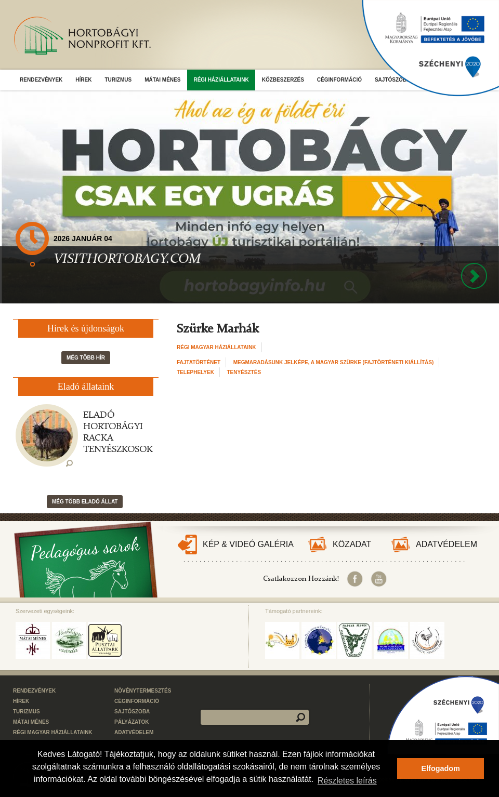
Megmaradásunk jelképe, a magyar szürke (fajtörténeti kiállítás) (333, 362)
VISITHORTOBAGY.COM (127, 259)
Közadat (352, 544)
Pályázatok (131, 722)
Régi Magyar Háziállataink (216, 347)
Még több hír (86, 358)
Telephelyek (195, 372)
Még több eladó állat (84, 501)
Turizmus (118, 80)
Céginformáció (339, 80)
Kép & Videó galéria (248, 544)
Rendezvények (41, 80)
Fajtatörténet (198, 362)
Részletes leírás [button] (347, 780)
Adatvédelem (446, 544)
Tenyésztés (244, 372)
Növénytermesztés (142, 691)
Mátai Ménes (162, 80)
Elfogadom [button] (441, 768)
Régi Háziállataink (220, 80)
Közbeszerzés (283, 80)
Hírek (83, 80)
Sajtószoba (132, 711)
